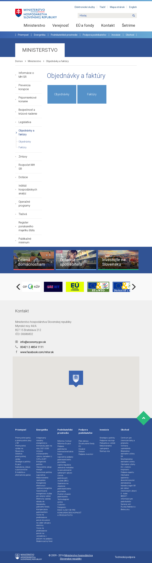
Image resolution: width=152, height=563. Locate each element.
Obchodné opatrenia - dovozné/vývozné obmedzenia (127, 479)
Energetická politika (41, 463)
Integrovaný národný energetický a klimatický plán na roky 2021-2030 (44, 443)
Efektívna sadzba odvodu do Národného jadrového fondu (43, 503)
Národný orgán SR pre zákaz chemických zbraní (129, 488)
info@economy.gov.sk (30, 342)
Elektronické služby (85, 7)
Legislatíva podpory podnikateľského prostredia (65, 459)
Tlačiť (102, 7)
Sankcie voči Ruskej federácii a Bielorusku (128, 507)
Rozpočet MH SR (27, 166)
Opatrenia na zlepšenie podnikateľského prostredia (64, 487)
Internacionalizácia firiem (65, 452)
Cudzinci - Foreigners (61, 506)
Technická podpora (125, 557)
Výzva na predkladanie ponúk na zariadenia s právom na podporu (44, 533)
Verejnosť (60, 25)
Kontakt (108, 25)
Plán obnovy (83, 441)
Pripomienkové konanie (27, 99)
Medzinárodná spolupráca (42, 479)
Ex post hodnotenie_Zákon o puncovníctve (22, 467)
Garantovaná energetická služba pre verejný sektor (44, 493)
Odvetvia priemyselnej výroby (20, 456)
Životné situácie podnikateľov (64, 495)
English (133, 7)
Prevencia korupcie (24, 87)
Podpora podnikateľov (94, 34)
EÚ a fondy (85, 25)
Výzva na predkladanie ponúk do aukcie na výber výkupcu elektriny (43, 520)
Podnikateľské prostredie (64, 34)
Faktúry (23, 147)
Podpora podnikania (62, 447)
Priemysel (23, 34)
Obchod (130, 34)
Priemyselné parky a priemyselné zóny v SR (23, 440)
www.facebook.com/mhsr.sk (34, 352)
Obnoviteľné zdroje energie (44, 468)
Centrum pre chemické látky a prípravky (128, 440)
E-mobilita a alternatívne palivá (23, 473)
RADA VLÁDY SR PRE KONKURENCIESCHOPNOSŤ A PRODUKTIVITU (69, 512)
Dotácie (23, 177)
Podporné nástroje (107, 440)
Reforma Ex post (64, 443)
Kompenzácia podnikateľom (42, 510)
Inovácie (116, 34)
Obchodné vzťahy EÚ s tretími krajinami (128, 467)
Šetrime (128, 25)
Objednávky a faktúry (26, 132)
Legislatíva (25, 122)
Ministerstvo (34, 25)
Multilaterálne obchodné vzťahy (128, 460)
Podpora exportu (127, 472)
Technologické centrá (63, 500)
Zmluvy (23, 156)
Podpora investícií (86, 454)
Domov (19, 61)
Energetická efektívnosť (41, 484)
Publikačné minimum (25, 240)
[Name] (133, 15)
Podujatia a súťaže (107, 443)
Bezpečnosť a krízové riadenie (28, 111)
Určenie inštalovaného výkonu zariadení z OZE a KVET (44, 455)
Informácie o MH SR (26, 74)
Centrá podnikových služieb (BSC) (63, 478)
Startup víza (105, 451)
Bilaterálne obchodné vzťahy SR (128, 454)
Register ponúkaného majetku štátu (27, 226)
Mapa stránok (117, 7)
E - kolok (124, 494)
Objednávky (25, 141)
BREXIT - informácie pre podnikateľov (127, 498)
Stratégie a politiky (22, 462)
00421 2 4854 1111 (29, 347)
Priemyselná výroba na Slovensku (20, 448)
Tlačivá (23, 214)
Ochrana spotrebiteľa (125, 447)
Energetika (39, 34)
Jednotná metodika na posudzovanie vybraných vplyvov (65, 470)
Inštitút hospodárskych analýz (28, 189)
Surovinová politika (44, 472)
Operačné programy (24, 203)
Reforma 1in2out (64, 441)
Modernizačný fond (44, 541)
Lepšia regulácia (64, 465)
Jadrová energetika (44, 488)
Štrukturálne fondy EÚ (86, 444)
